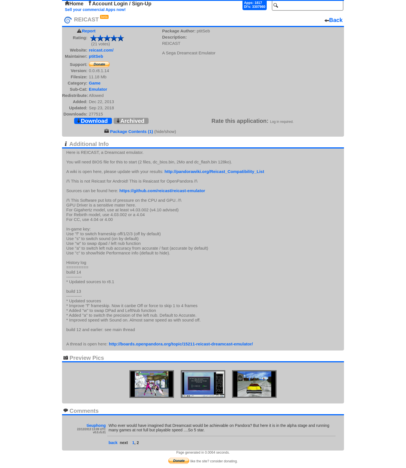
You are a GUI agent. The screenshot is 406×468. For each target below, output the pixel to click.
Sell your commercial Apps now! (95, 9)
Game (95, 83)
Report (89, 30)
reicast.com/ (101, 50)
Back (334, 20)
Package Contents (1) (131, 131)
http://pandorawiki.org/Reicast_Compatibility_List (214, 171)
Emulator (98, 89)
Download (92, 121)
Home (74, 3)
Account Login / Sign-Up (119, 3)
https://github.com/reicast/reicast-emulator (162, 190)
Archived (130, 121)
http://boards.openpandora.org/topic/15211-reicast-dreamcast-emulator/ (181, 343)
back (113, 442)
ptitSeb (96, 56)
